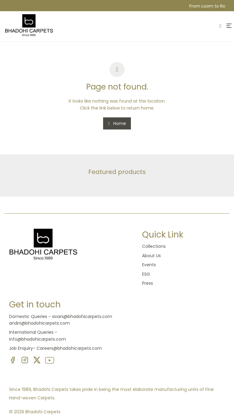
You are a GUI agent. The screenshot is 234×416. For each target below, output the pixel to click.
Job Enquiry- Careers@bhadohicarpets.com (55, 348)
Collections (154, 246)
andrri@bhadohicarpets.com (39, 323)
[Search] (220, 26)
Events (149, 265)
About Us (151, 256)
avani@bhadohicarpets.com (82, 316)
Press (147, 283)
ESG (146, 274)
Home (117, 123)
